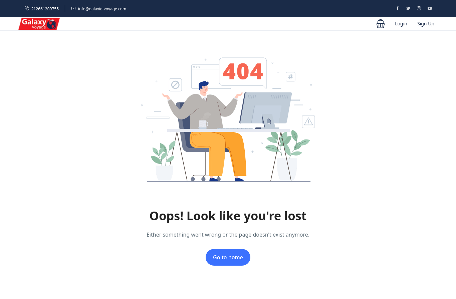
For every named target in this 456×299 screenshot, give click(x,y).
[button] (380, 23)
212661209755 (41, 9)
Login (401, 23)
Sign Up (425, 23)
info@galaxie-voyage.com (98, 9)
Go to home (228, 257)
